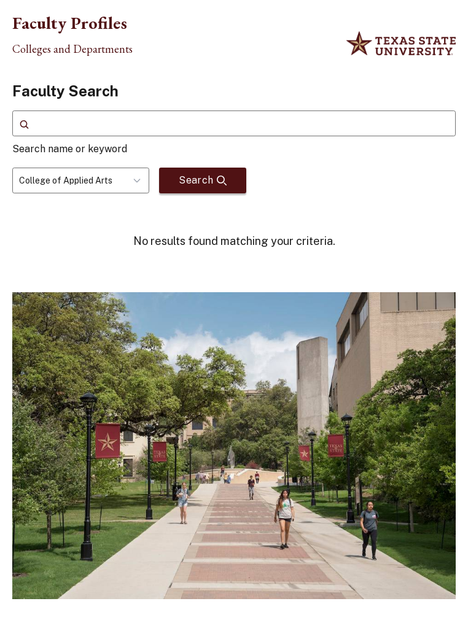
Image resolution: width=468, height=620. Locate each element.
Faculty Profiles (69, 23)
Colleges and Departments (72, 49)
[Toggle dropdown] (140, 180)
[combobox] (80, 180)
